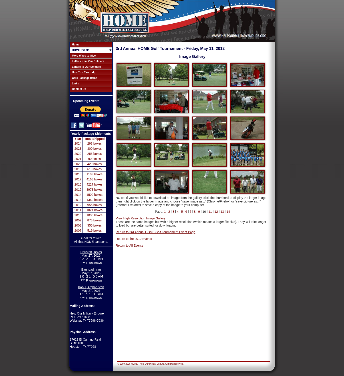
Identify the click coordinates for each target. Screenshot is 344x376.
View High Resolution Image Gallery (141, 218)
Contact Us (79, 89)
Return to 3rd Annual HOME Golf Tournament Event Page (155, 232)
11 (210, 211)
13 (222, 211)
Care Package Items (84, 78)
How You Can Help (84, 72)
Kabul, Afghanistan (91, 287)
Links (75, 83)
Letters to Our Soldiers (86, 66)
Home (75, 44)
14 (228, 211)
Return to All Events (129, 245)
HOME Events (81, 50)
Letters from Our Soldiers (88, 61)
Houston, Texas (91, 252)
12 (216, 211)
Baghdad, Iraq (91, 269)
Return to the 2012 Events (134, 239)
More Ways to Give (84, 55)
